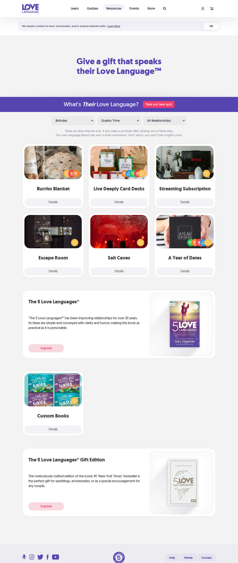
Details (53, 202)
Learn (75, 8)
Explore (46, 348)
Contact (207, 558)
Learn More (113, 26)
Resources (113, 8)
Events (134, 8)
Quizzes (92, 8)
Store (151, 8)
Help (172, 558)
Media (188, 558)
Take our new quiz (158, 104)
